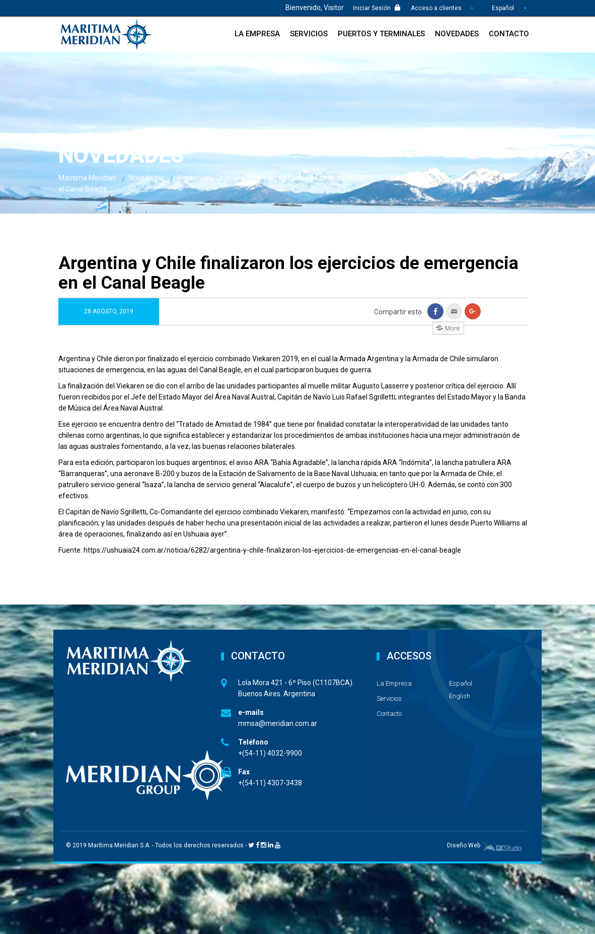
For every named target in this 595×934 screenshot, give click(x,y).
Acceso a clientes (437, 8)
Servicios (309, 33)
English (459, 696)
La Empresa (257, 33)
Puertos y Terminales (381, 33)
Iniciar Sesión (377, 8)
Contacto (509, 33)
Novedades (457, 33)
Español (502, 8)
